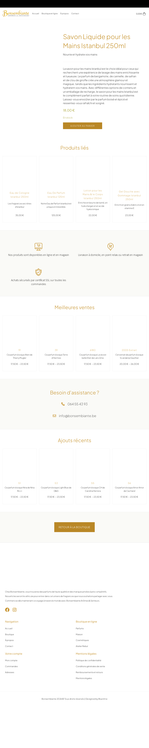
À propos (64, 13)
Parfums (80, 628)
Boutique (9, 634)
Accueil (35, 13)
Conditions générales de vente (90, 666)
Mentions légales (84, 678)
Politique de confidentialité (88, 660)
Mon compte (11, 660)
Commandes (11, 666)
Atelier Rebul (82, 646)
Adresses (9, 672)
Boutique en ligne (50, 13)
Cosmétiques (82, 640)
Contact (75, 13)
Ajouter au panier (82, 125)
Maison (79, 634)
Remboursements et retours (89, 672)
